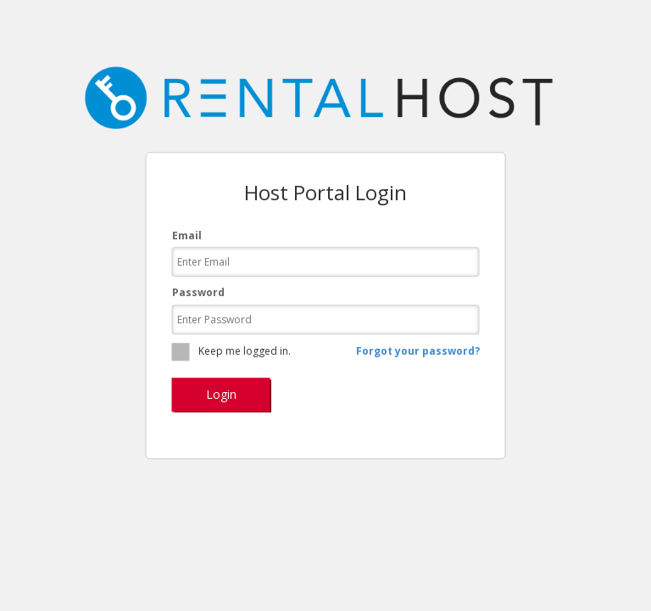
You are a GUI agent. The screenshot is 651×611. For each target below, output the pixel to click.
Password (198, 293)
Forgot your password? (418, 352)
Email (187, 236)
